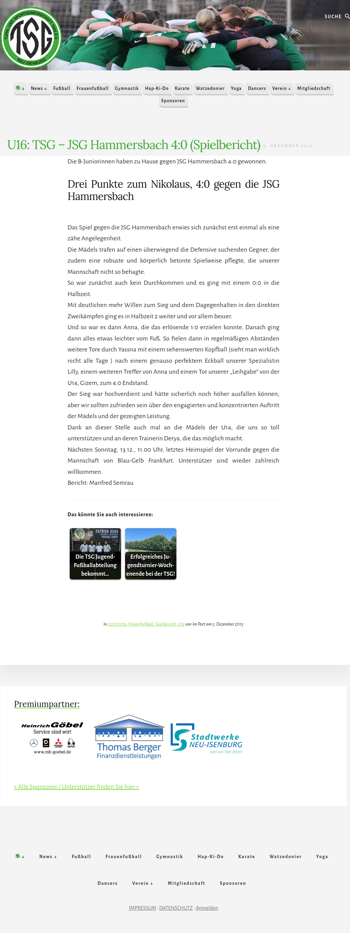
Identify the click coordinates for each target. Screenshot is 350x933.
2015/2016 (117, 624)
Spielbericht (165, 624)
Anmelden (207, 908)
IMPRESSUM (142, 908)
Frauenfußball (140, 624)
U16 (181, 624)
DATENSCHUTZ (176, 908)
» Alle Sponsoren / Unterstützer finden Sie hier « (76, 786)
